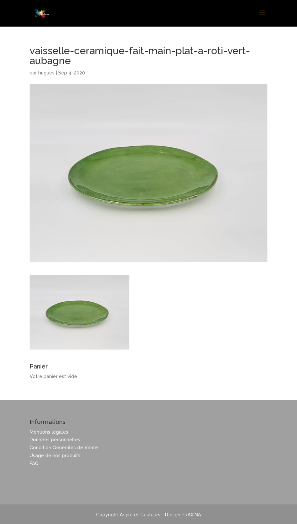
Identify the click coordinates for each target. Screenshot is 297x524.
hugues (46, 72)
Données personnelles (55, 439)
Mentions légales (49, 432)
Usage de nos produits (55, 455)
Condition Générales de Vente (64, 447)
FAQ (34, 463)
